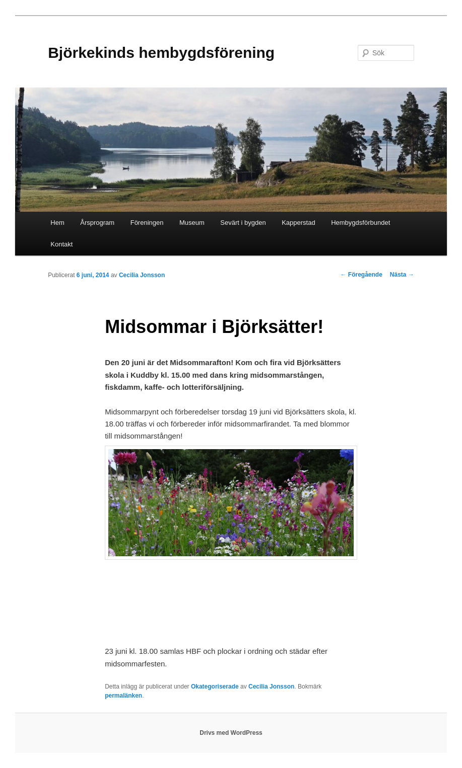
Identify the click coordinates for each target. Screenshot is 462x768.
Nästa (402, 274)
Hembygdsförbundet (360, 222)
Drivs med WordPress (231, 732)
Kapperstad (298, 222)
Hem (57, 222)
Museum (192, 222)
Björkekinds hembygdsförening (161, 52)
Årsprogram (97, 222)
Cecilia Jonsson (142, 275)
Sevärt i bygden (243, 222)
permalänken (123, 695)
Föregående (361, 274)
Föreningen (147, 222)
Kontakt (61, 244)
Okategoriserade (215, 686)
